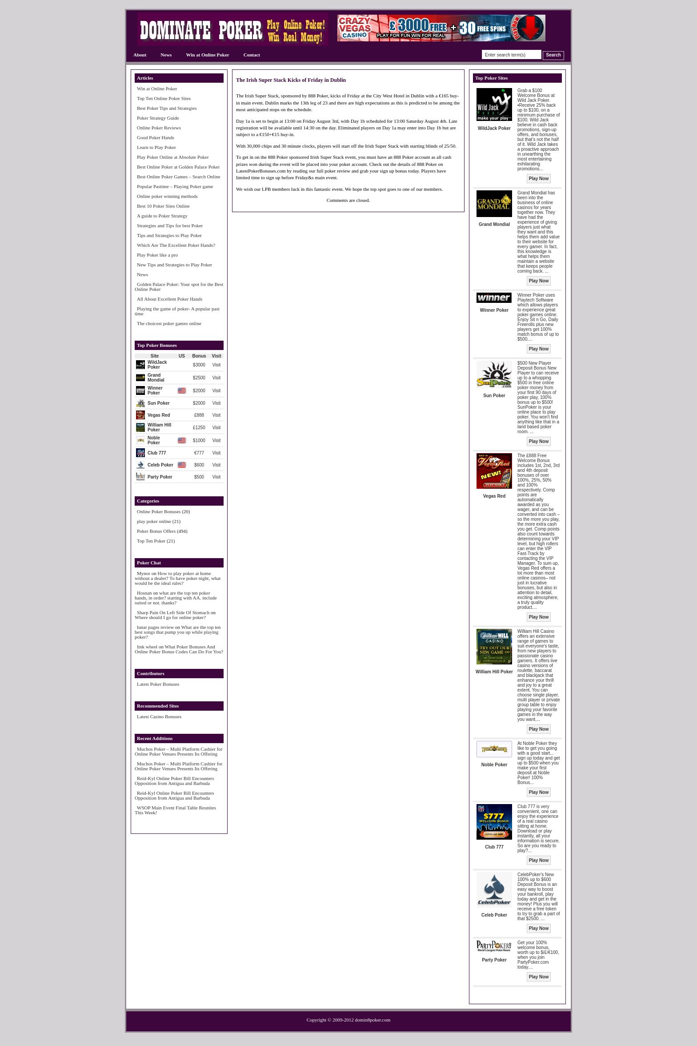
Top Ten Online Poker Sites (164, 98)
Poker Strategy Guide (158, 118)
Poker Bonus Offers (156, 531)
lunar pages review (155, 627)
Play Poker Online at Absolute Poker (173, 157)
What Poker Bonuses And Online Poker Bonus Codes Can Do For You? (179, 649)
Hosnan (144, 592)
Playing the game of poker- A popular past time (177, 311)
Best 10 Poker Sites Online (163, 206)
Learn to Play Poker (156, 147)
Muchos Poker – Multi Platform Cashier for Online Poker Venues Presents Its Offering (178, 751)
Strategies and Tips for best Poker (170, 225)
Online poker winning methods (167, 196)
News (166, 54)
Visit (216, 364)
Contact (252, 54)
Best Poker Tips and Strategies (166, 108)
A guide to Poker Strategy (162, 215)
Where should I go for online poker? (170, 617)
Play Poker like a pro (157, 254)
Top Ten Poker (151, 540)
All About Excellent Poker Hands (169, 299)
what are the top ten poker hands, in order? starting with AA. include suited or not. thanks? (176, 597)
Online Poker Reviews (159, 127)
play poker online (154, 521)
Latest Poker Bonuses (158, 684)
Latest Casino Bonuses (159, 716)
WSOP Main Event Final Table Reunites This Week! (175, 810)
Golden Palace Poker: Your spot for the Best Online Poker (179, 287)
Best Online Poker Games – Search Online (178, 176)
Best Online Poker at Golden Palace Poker (178, 166)
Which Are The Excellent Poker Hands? (176, 245)
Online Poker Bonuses (158, 511)
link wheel (147, 646)
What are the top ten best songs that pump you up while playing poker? (178, 632)
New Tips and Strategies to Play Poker (174, 264)
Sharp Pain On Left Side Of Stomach (173, 612)
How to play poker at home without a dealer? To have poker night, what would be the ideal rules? (177, 578)
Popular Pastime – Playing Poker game (175, 186)
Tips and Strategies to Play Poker (169, 235)
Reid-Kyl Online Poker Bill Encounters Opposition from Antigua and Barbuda (174, 781)
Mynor (143, 573)
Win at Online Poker (207, 54)
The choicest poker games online (169, 323)
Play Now (539, 178)
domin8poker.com (373, 1019)
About (139, 54)
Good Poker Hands (155, 137)
